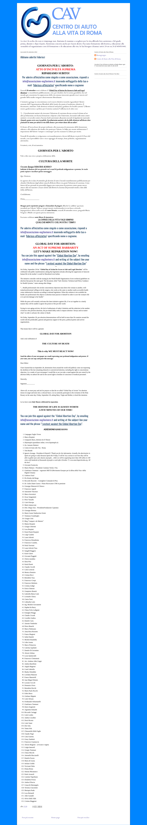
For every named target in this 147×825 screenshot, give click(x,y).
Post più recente (27, 817)
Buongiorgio (101, 55)
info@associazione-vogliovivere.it (39, 81)
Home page (55, 817)
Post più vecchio (83, 817)
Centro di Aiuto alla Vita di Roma (108, 59)
